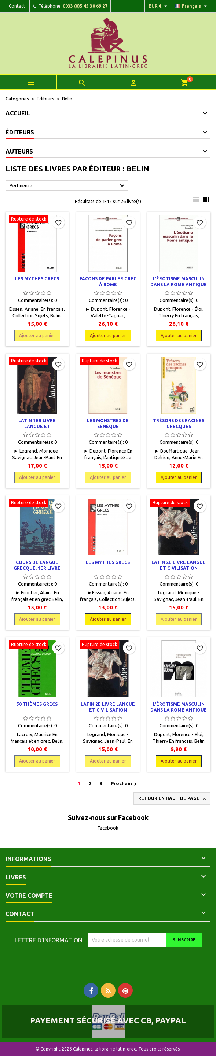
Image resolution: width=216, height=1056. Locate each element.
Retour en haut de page (172, 799)
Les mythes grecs (37, 278)
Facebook (108, 827)
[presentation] (149, 961)
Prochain (125, 784)
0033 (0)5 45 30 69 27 (85, 6)
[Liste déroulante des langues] (192, 6)
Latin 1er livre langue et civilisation (37, 426)
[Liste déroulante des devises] (159, 6)
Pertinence (68, 185)
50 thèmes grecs (37, 704)
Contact (17, 6)
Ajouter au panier (37, 335)
